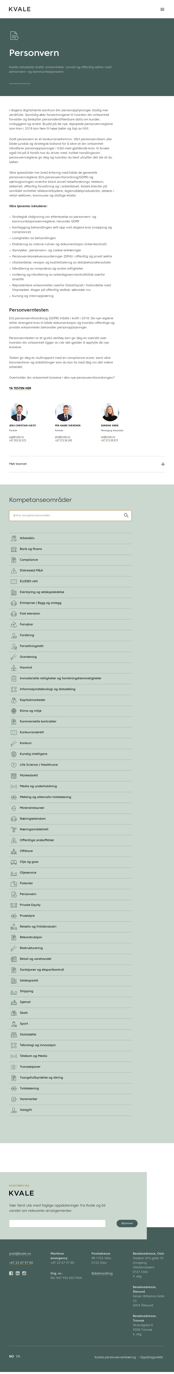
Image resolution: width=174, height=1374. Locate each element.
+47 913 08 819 (109, 441)
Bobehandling (102, 1275)
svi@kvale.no (108, 437)
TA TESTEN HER (20, 388)
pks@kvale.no (62, 437)
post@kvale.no (20, 1255)
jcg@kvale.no (16, 437)
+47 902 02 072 (17, 441)
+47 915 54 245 (63, 441)
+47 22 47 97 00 (21, 1265)
